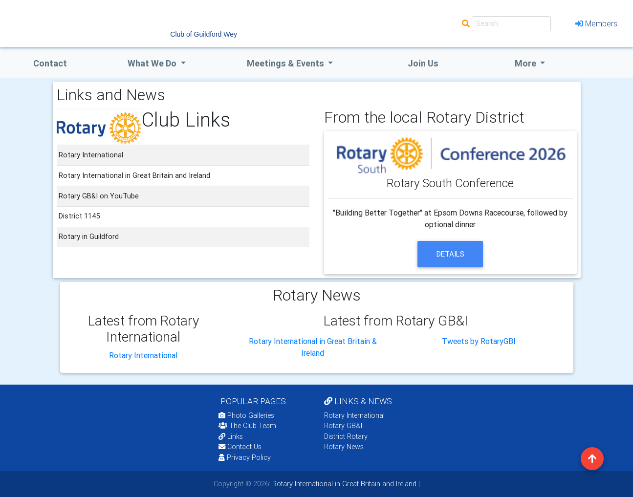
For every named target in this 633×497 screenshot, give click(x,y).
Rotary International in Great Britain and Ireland (343, 483)
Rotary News (344, 446)
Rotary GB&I (343, 425)
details (450, 254)
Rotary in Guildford (89, 236)
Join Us (423, 63)
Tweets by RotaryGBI (479, 341)
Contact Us (240, 446)
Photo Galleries (246, 415)
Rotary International (143, 355)
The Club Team (247, 425)
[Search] (511, 23)
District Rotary (346, 436)
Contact (50, 63)
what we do (153, 63)
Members (596, 23)
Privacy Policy (244, 457)
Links (230, 436)
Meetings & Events (286, 63)
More (526, 63)
